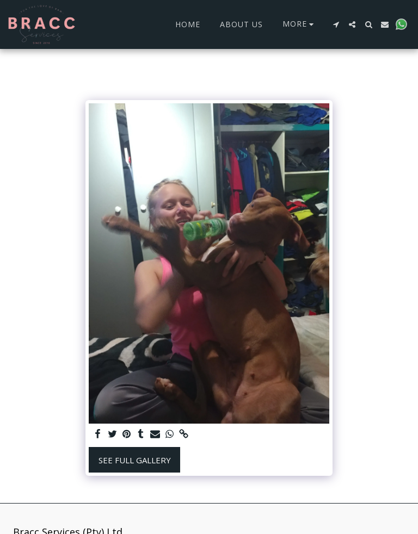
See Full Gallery (135, 460)
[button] (335, 24)
